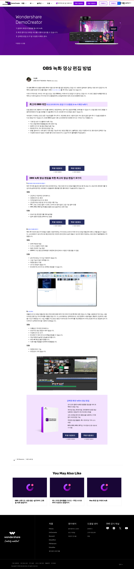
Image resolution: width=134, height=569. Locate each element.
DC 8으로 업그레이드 (66, 3)
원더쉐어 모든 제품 (54, 551)
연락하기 (95, 529)
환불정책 (60, 563)
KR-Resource (21, 459)
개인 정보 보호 (26, 563)
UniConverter (53, 532)
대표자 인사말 (75, 536)
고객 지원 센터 (97, 532)
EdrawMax (52, 547)
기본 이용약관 (14, 563)
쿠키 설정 (37, 563)
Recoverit (52, 536)
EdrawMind (52, 540)
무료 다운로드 (81, 3)
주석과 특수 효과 (57, 90)
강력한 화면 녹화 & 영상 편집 (81, 400)
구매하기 (105, 3)
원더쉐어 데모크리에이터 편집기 (38, 183)
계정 (94, 536)
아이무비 (31, 311)
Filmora (51, 529)
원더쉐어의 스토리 (76, 529)
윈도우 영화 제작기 (34, 229)
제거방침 (69, 563)
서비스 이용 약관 (49, 563)
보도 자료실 (74, 532)
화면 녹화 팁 (55, 81)
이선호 (35, 78)
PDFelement (52, 544)
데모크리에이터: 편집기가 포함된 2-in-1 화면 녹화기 (72, 104)
